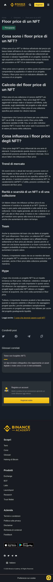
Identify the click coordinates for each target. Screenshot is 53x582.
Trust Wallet (9, 500)
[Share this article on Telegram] (29, 336)
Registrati (39, 5)
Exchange (8, 476)
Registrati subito (26, 400)
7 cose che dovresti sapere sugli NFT (29, 318)
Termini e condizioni (12, 516)
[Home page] (17, 5)
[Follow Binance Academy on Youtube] (16, 555)
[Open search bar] (29, 5)
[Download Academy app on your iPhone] (10, 545)
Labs (6, 485)
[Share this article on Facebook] (16, 336)
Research (8, 495)
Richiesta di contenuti (13, 530)
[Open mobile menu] (48, 5)
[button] (48, 4)
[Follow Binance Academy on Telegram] (12, 556)
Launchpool (9, 490)
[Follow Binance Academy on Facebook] (5, 556)
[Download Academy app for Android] (26, 545)
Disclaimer (8, 525)
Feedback (8, 535)
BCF (6, 481)
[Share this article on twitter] (3, 336)
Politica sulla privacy (12, 521)
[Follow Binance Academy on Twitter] (8, 555)
